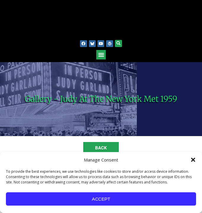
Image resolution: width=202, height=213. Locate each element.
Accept (101, 199)
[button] (193, 160)
